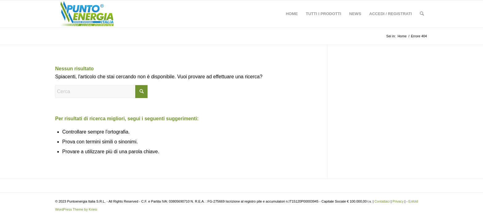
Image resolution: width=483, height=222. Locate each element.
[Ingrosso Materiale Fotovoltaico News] (86, 13)
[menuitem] (292, 13)
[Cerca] (422, 13)
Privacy (398, 201)
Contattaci (382, 201)
